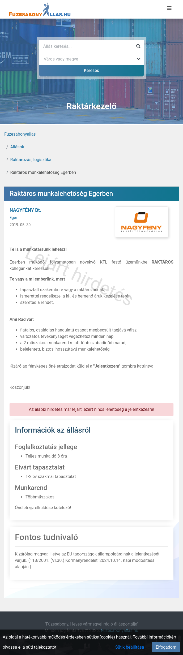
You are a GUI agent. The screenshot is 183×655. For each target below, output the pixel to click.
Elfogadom (166, 647)
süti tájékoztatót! (42, 647)
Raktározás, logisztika (31, 159)
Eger (13, 218)
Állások (17, 146)
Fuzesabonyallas (20, 134)
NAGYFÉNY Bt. (25, 210)
